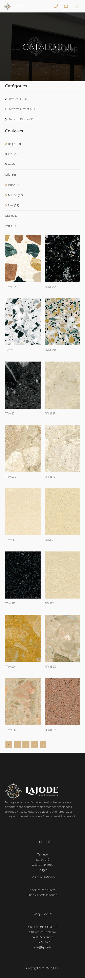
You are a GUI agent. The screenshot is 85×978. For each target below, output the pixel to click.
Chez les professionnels (42, 895)
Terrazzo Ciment (22, 109)
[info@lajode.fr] (66, 6)
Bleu (10, 164)
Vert (10, 226)
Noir (13, 205)
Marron (15, 195)
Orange (11, 215)
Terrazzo (18, 99)
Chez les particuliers (42, 890)
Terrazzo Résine (21, 119)
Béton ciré (42, 860)
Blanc (11, 154)
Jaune (13, 185)
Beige (14, 144)
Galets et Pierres (42, 865)
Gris (10, 174)
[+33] (56, 6)
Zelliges (42, 870)
